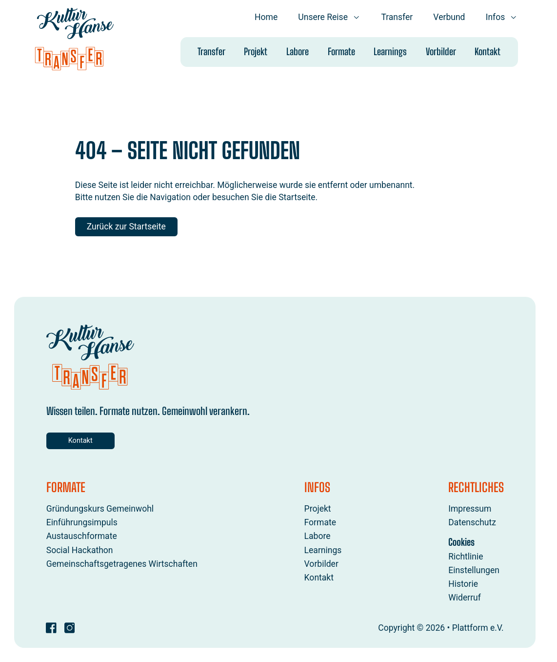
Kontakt (487, 51)
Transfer (397, 17)
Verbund (449, 17)
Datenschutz (472, 523)
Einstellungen (473, 570)
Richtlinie (465, 556)
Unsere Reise (329, 17)
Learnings (390, 51)
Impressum (469, 509)
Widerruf (464, 598)
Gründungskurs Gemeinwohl (99, 509)
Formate (341, 51)
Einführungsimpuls (81, 523)
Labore (297, 51)
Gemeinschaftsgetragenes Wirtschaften (121, 564)
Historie (463, 584)
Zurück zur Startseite (126, 226)
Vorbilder (441, 51)
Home (266, 17)
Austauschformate (81, 536)
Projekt (255, 51)
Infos (501, 17)
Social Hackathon (79, 550)
